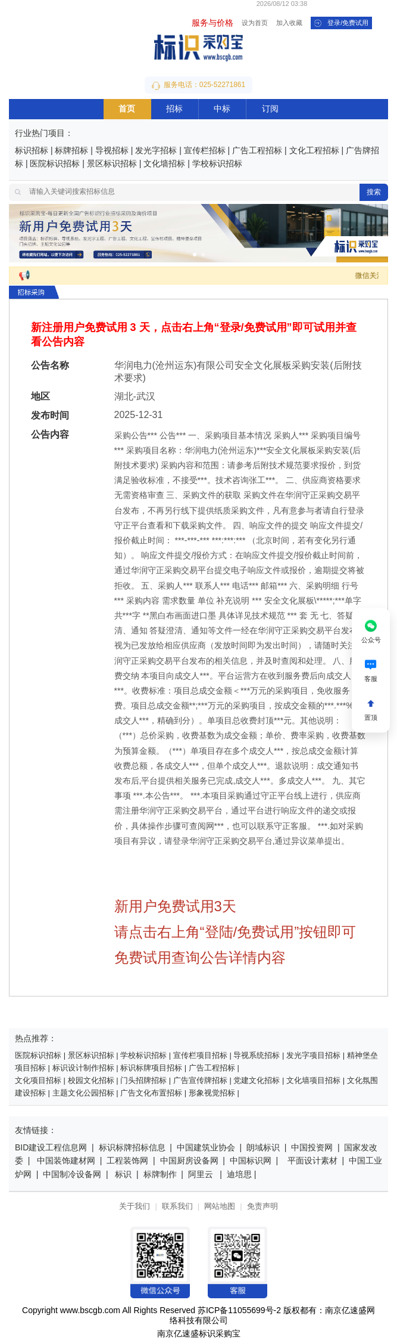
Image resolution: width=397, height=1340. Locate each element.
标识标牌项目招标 (151, 1068)
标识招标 (31, 151)
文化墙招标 (164, 164)
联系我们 (177, 1207)
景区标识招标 (112, 164)
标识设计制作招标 (83, 1068)
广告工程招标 (257, 151)
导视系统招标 (256, 1056)
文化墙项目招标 (313, 1081)
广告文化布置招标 (151, 1093)
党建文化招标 (256, 1081)
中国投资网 (312, 1148)
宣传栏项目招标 (200, 1056)
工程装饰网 (127, 1161)
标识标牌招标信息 (132, 1148)
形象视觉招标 (212, 1093)
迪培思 (239, 1175)
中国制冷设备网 (72, 1175)
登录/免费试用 (341, 23)
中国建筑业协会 (206, 1148)
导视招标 (112, 151)
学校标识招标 (217, 164)
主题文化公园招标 (83, 1093)
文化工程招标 (314, 151)
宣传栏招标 (205, 151)
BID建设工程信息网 (51, 1148)
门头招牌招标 (143, 1081)
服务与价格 (212, 23)
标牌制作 (161, 1175)
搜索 (374, 192)
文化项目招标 (38, 1081)
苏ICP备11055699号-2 (239, 1311)
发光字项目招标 (313, 1056)
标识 (123, 1175)
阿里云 (200, 1175)
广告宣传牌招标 (200, 1081)
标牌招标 (71, 151)
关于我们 (134, 1207)
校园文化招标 (91, 1081)
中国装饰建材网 (66, 1161)
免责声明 (262, 1207)
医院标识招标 (55, 164)
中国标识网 (250, 1161)
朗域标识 (263, 1148)
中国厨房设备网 (189, 1161)
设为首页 (255, 23)
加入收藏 (289, 23)
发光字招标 (156, 151)
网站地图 (219, 1207)
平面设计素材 (312, 1161)
